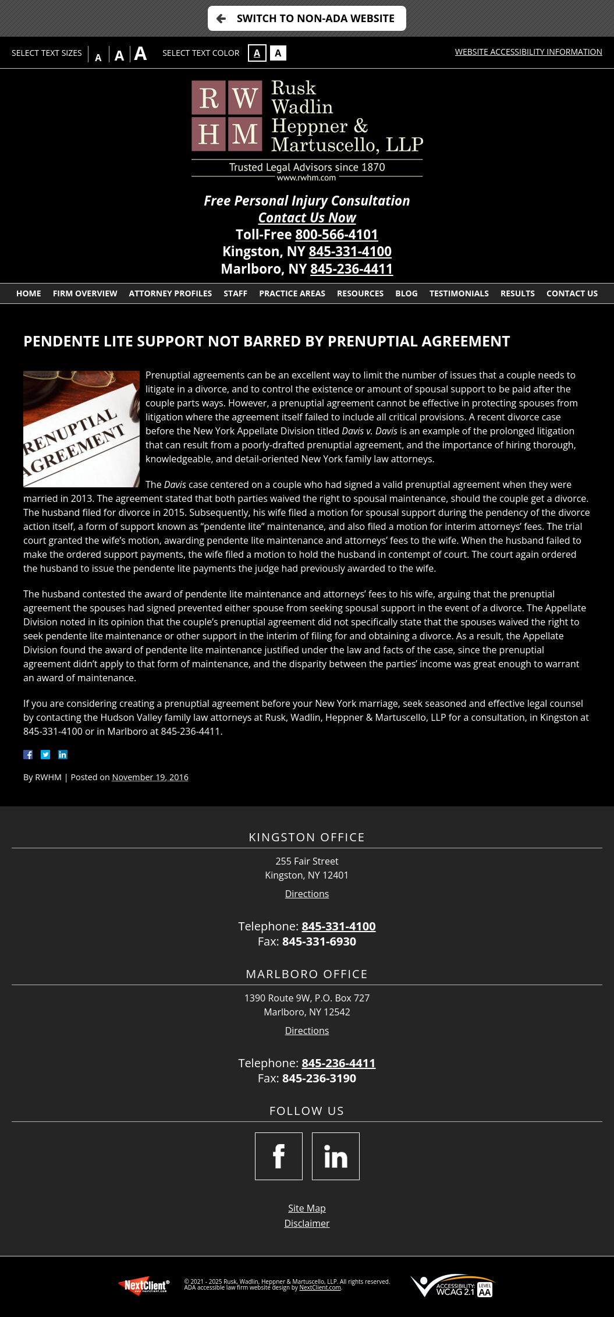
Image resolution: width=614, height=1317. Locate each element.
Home (28, 293)
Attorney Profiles (170, 293)
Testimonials (459, 293)
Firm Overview (85, 293)
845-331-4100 (350, 251)
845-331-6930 (319, 941)
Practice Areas (292, 293)
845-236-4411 (351, 269)
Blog (406, 293)
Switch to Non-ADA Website (316, 18)
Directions (307, 894)
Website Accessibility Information (528, 51)
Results (518, 293)
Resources (360, 293)
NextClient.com (319, 1287)
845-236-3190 (319, 1078)
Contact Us (572, 293)
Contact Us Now (307, 217)
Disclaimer (306, 1223)
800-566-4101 (337, 234)
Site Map (307, 1208)
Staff (235, 293)
